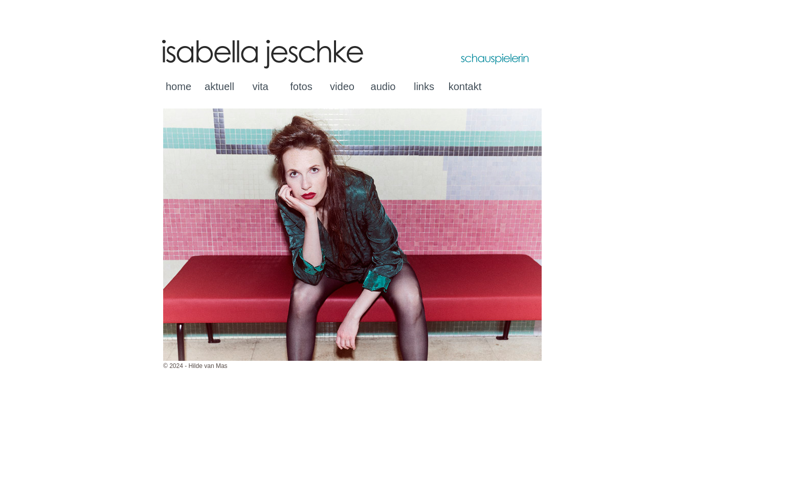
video (342, 86)
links (424, 86)
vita (260, 86)
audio (383, 86)
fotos (301, 86)
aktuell (219, 86)
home (178, 86)
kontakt (465, 86)
